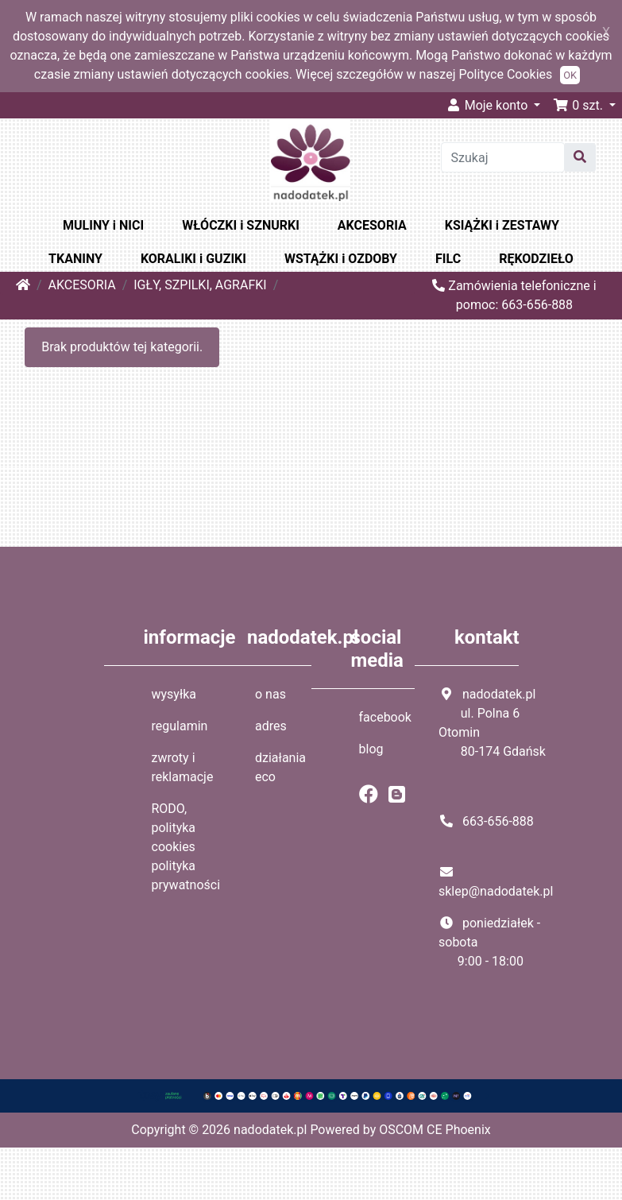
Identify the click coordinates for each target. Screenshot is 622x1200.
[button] (584, 105)
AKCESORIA (372, 225)
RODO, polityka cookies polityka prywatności (186, 846)
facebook (385, 717)
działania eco (280, 767)
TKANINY (75, 258)
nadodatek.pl (270, 1129)
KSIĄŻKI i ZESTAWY (502, 225)
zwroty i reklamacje (183, 767)
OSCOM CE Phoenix (435, 1129)
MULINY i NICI (103, 225)
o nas (270, 694)
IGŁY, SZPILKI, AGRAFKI (199, 284)
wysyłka (174, 694)
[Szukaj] (503, 157)
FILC (448, 258)
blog (371, 749)
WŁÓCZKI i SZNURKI (240, 225)
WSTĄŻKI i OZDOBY (340, 258)
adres (271, 726)
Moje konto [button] (488, 105)
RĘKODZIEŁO (536, 258)
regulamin (180, 726)
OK (570, 75)
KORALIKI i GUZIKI (193, 258)
